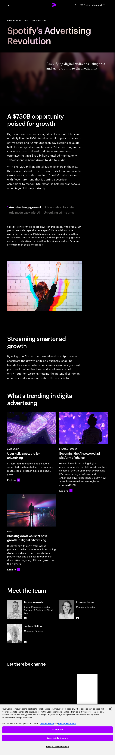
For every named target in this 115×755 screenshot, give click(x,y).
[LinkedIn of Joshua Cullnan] (25, 642)
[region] (57, 729)
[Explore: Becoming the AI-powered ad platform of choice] (65, 490)
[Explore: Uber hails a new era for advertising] (13, 480)
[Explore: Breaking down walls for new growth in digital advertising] (13, 569)
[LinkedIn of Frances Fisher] (77, 617)
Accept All (57, 729)
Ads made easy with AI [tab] (24, 212)
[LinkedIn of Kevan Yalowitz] (25, 617)
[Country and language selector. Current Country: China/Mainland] (92, 4)
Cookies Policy (47, 723)
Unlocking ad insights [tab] (59, 212)
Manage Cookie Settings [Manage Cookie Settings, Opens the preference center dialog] (57, 747)
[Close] (110, 709)
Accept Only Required (57, 738)
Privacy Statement (67, 723)
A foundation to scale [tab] (59, 207)
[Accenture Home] (54, 4)
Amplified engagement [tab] (26, 207)
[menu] (8, 4)
